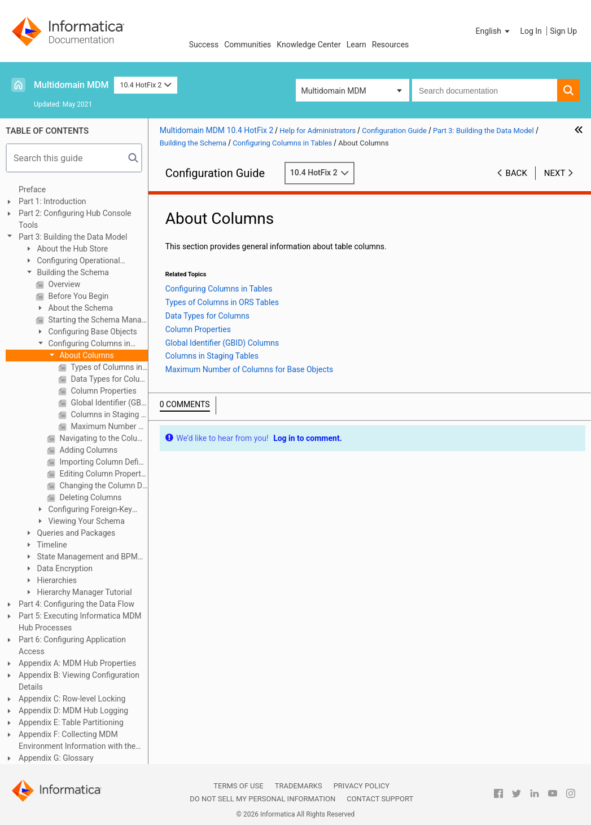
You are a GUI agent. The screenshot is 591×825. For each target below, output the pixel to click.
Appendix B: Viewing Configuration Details (79, 680)
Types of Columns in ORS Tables (108, 367)
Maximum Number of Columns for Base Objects (108, 426)
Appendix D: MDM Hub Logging (73, 710)
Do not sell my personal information (262, 799)
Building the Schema (72, 272)
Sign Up (563, 31)
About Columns (86, 355)
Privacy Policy (361, 786)
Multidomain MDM (71, 85)
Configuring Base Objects (91, 331)
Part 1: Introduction (52, 201)
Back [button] (516, 173)
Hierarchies (56, 580)
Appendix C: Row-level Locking (72, 698)
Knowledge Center (308, 44)
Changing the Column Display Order (103, 485)
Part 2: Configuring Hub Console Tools (75, 219)
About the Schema (79, 307)
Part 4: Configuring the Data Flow (76, 603)
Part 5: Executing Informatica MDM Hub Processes (80, 621)
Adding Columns (87, 450)
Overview (63, 284)
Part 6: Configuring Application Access (72, 645)
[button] (494, 31)
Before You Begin (77, 296)
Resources (390, 44)
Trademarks (298, 786)
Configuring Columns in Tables (83, 344)
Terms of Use (238, 786)
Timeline (51, 544)
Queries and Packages (75, 532)
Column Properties (103, 390)
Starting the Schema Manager (97, 319)
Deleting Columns (89, 497)
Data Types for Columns (108, 378)
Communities (247, 44)
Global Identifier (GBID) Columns (108, 402)
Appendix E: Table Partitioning (71, 722)
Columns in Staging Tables (108, 414)
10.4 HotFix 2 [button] (145, 85)
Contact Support (380, 799)
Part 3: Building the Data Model (73, 236)
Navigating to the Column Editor (103, 438)
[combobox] (484, 90)
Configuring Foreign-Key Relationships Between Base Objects (85, 510)
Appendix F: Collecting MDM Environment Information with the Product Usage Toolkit (77, 741)
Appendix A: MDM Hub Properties (77, 663)
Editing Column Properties (103, 473)
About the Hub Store (71, 248)
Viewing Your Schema (85, 521)
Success (204, 44)
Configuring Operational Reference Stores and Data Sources (72, 261)
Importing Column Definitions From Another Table (103, 461)
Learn (356, 44)
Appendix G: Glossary (56, 757)
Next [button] (555, 173)
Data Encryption (64, 568)
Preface (32, 189)
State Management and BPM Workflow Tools (81, 557)
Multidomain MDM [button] (333, 90)
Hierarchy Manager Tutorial (83, 592)
